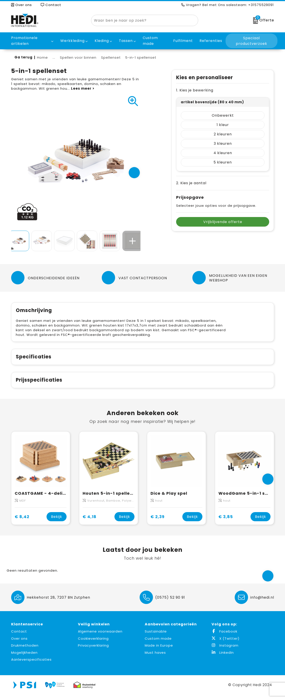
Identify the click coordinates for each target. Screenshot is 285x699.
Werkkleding (72, 40)
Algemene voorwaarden (100, 636)
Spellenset (111, 57)
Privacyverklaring (93, 650)
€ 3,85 (225, 521)
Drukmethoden (25, 650)
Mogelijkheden (24, 657)
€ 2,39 (158, 521)
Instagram (225, 650)
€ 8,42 (22, 521)
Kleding (102, 40)
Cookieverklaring (93, 643)
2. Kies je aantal (191, 183)
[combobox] (139, 20)
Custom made (158, 643)
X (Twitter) (226, 643)
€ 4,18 (89, 521)
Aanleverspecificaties (31, 664)
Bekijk (56, 521)
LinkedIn (223, 657)
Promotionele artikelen (24, 40)
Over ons (21, 4)
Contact (51, 4)
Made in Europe (159, 650)
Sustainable (156, 636)
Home (42, 57)
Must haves (155, 657)
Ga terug (23, 57)
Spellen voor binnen (78, 57)
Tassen (126, 40)
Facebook (224, 636)
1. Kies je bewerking (194, 90)
